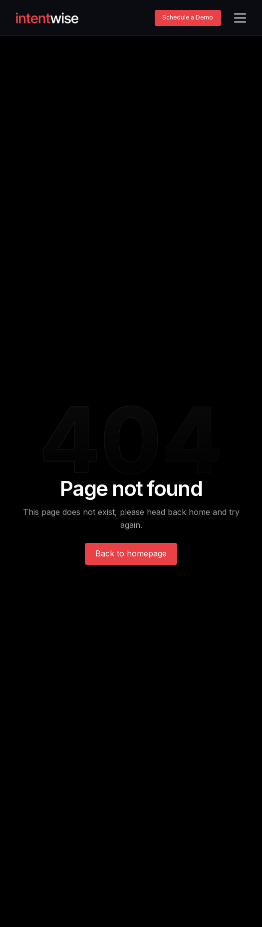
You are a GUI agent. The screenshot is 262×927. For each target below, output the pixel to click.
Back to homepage (131, 553)
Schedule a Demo (187, 17)
